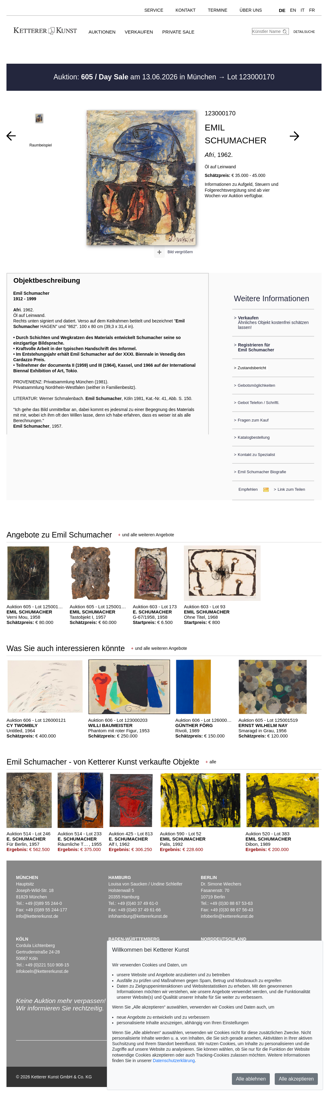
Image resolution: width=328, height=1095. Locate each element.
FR (312, 10)
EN (293, 10)
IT (302, 10)
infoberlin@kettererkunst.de (227, 916)
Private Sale (178, 31)
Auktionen (102, 31)
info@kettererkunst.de (37, 916)
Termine (217, 10)
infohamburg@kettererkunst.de (138, 916)
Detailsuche (304, 32)
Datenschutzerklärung (174, 1060)
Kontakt (186, 10)
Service (153, 10)
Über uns (251, 10)
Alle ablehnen (251, 1078)
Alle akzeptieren (296, 1078)
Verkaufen (139, 31)
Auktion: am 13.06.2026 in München (136, 77)
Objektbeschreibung (47, 280)
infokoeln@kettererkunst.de (42, 971)
